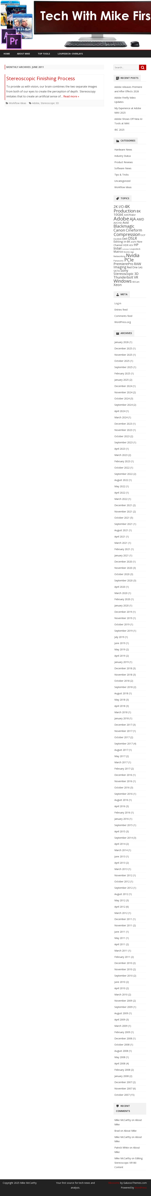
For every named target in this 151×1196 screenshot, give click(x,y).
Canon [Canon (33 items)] (119, 230)
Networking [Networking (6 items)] (119, 256)
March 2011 (121, 950)
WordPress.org (122, 322)
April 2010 (119, 988)
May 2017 (119, 756)
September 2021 (123, 524)
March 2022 (121, 499)
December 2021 (123, 505)
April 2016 (119, 806)
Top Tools (44, 53)
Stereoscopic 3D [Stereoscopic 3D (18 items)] (126, 274)
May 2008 (119, 1057)
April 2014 (119, 843)
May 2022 (119, 486)
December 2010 (123, 963)
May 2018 (119, 699)
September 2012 (123, 887)
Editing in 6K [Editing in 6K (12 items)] (122, 241)
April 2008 (119, 1063)
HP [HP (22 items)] (136, 244)
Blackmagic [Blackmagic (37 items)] (124, 226)
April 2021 (119, 536)
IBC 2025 (119, 129)
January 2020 (121, 605)
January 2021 (121, 555)
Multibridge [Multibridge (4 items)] (129, 252)
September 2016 (123, 793)
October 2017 (122, 737)
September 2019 (123, 630)
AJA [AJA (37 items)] (133, 219)
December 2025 (123, 348)
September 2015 (123, 825)
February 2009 (122, 1032)
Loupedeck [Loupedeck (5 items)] (135, 249)
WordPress (140, 1187)
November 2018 (123, 674)
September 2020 (123, 580)
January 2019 (121, 662)
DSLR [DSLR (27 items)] (132, 238)
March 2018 (121, 712)
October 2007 (122, 1094)
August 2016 (121, 800)
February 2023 (122, 461)
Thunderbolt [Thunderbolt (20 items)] (123, 277)
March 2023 (121, 455)
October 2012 (122, 881)
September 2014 (123, 837)
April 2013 (119, 862)
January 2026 (121, 342)
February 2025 (122, 373)
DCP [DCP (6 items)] (143, 235)
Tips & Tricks (121, 174)
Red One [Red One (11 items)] (132, 267)
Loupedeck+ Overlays (70, 53)
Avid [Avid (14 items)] (126, 222)
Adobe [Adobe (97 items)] (121, 218)
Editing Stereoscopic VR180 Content (128, 1163)
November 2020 (123, 567)
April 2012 (119, 906)
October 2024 (122, 398)
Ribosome (114, 1182)
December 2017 (123, 724)
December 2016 (123, 775)
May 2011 (119, 938)
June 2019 (119, 643)
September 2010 (123, 975)
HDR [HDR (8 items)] (125, 245)
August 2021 (121, 530)
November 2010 (123, 969)
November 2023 (123, 430)
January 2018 (121, 718)
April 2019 (119, 655)
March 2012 (121, 913)
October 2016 (122, 787)
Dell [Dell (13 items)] (125, 239)
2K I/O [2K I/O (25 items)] (119, 206)
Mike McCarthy (122, 1120)
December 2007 (123, 1082)
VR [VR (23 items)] (136, 277)
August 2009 (121, 1013)
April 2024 (119, 411)
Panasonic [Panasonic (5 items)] (119, 260)
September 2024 (123, 404)
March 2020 (121, 593)
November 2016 (123, 781)
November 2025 (123, 354)
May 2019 (119, 649)
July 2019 (119, 637)
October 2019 (122, 624)
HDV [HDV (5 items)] (131, 245)
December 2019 (123, 611)
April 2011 (119, 944)
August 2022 (121, 480)
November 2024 (123, 392)
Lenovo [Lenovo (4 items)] (125, 249)
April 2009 (119, 1019)
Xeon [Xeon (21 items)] (118, 284)
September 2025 (123, 367)
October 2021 (122, 517)
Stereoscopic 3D (50, 103)
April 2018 (119, 706)
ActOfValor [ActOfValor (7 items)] (130, 214)
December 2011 (123, 919)
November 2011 (123, 925)
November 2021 (123, 511)
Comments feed (123, 316)
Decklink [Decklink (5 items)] (118, 238)
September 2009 (123, 1007)
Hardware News (123, 149)
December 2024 (123, 386)
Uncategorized (122, 181)
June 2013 (119, 856)
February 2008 (122, 1069)
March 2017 (121, 762)
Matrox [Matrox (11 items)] (118, 252)
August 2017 (121, 749)
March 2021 (121, 542)
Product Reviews (123, 162)
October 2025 (122, 360)
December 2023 (123, 423)
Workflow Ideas (17, 103)
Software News (122, 168)
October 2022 (122, 467)
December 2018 (123, 668)
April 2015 (119, 831)
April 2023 (119, 448)
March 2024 (121, 417)
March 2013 (121, 869)
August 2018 (121, 693)
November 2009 (123, 1000)
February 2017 (122, 768)
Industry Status (122, 155)
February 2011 (122, 957)
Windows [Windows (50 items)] (123, 281)
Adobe (35, 103)
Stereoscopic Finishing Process (40, 78)
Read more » (71, 96)
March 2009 (121, 1025)
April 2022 (119, 492)
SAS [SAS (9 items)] (140, 267)
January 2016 (121, 818)
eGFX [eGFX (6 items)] (133, 241)
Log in (117, 303)
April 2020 (119, 586)
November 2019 (123, 618)
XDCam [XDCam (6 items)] (135, 281)
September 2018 (123, 687)
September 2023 (123, 442)
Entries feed (121, 309)
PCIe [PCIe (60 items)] (129, 260)
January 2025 (121, 379)
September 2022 (123, 474)
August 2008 (121, 1050)
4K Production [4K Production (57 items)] (125, 208)
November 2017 (123, 731)
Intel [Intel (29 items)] (118, 248)
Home (7, 53)
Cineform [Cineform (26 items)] (134, 230)
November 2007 (123, 1088)
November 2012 (123, 875)
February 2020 (122, 599)
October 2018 (122, 680)
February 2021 (122, 549)
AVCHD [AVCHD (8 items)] (118, 222)
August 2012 (121, 894)
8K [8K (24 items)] (139, 211)
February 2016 (122, 812)
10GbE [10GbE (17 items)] (118, 214)
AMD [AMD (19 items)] (140, 219)
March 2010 (121, 994)
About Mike (23, 53)
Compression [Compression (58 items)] (127, 234)
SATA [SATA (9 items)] (117, 270)
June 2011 (119, 931)
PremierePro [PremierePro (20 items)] (123, 264)
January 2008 (121, 1076)
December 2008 (123, 1038)
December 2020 (123, 561)
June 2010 (119, 982)
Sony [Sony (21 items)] (124, 270)
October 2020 (122, 574)
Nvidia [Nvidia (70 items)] (132, 255)
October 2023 (122, 436)
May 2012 (119, 900)
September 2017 (123, 743)
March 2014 (121, 850)
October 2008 (122, 1044)
